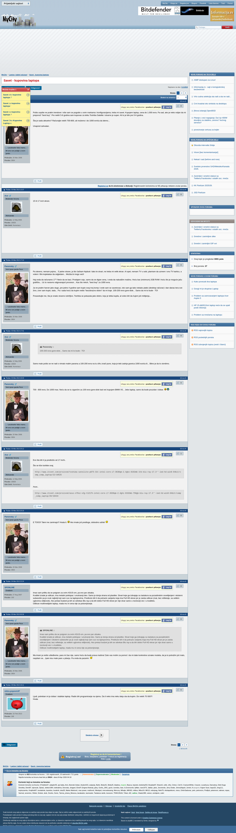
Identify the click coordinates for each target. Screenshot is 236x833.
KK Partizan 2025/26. (203, 390)
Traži (223, 3)
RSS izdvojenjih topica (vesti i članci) (210, 269)
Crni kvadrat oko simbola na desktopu (210, 309)
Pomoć (230, 3)
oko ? (12, 96)
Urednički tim (120, 806)
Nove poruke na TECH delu (203, 279)
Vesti (133, 812)
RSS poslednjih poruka (204, 262)
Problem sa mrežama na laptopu (208, 240)
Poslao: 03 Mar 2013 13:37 (15, 190)
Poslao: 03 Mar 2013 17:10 (15, 260)
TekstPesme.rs (163, 812)
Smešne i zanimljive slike (205, 161)
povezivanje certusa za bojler (206, 335)
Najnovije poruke (96, 806)
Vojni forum (140, 812)
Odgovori (35, 88)
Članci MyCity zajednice (136, 806)
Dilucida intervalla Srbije (204, 350)
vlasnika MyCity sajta (79, 823)
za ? (11, 113)
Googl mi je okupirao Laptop (206, 214)
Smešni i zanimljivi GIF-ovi (205, 168)
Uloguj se (173, 3)
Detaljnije (125, 774)
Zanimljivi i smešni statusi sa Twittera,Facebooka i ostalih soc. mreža (211, 153)
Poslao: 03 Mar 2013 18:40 (15, 378)
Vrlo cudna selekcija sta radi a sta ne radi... (212, 302)
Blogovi (194, 3)
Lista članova (213, 3)
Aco (6, 196)
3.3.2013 (184, 87)
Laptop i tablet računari (18, 75)
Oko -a (12, 121)
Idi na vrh (184, 749)
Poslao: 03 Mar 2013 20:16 (15, 511)
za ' (11, 104)
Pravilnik (203, 3)
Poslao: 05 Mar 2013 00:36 (15, 614)
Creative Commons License (152, 818)
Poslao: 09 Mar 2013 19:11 (15, 685)
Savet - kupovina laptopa (39, 75)
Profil (39, 181)
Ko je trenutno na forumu (17, 771)
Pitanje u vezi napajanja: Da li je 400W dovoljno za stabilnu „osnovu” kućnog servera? (210, 325)
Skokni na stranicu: (168, 97)
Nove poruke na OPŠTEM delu (204, 345)
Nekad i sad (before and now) (207, 364)
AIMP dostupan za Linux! (205, 285)
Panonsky (9, 266)
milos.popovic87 (12, 691)
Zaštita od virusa (151, 812)
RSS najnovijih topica (203, 255)
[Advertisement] (118, 53)
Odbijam (151, 829)
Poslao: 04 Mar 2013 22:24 (15, 581)
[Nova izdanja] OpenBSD (205, 316)
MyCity (165, 3)
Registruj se (184, 3)
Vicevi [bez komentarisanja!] (206, 357)
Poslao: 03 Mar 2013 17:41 (15, 331)
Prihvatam (136, 829)
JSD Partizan (199, 398)
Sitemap (108, 806)
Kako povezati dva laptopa (205, 207)
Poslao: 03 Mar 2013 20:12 (15, 449)
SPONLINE (9, 587)
